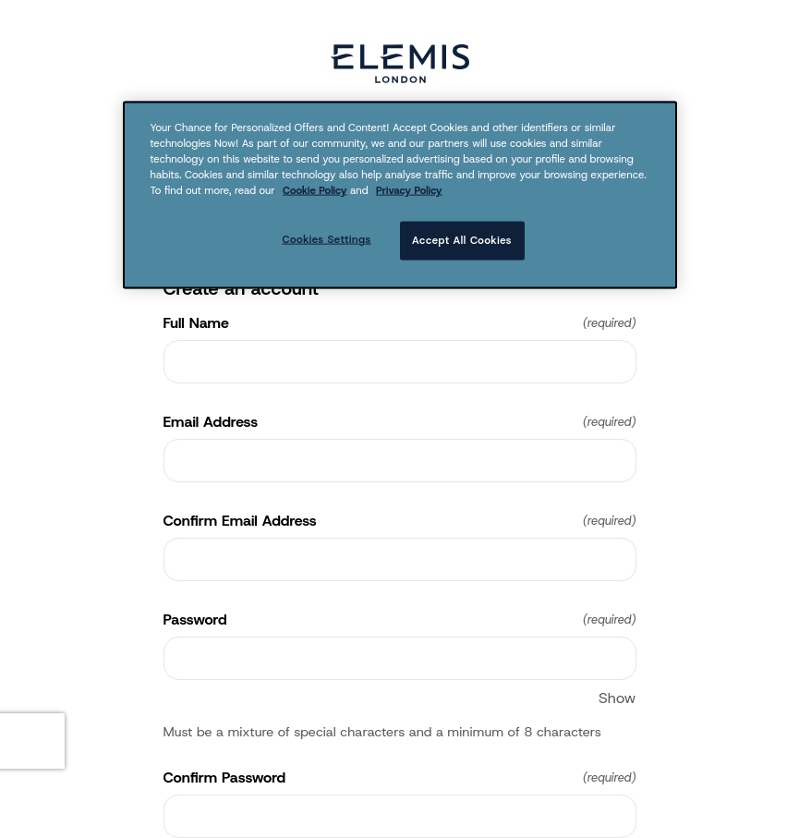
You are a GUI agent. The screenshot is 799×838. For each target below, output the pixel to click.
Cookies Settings (326, 239)
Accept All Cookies (462, 240)
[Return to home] (399, 63)
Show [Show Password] (617, 698)
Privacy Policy (409, 190)
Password (399, 620)
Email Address (399, 422)
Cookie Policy (314, 190)
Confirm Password (399, 778)
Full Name (399, 323)
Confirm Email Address (399, 521)
